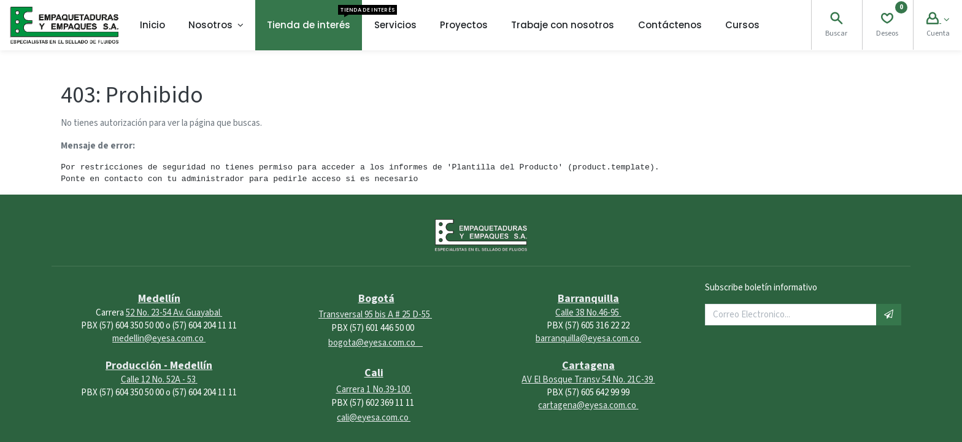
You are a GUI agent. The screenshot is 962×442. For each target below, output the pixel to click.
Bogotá (376, 298)
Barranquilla (588, 298)
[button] (888, 314)
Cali (373, 373)
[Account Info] (938, 20)
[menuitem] (152, 25)
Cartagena (588, 365)
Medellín (159, 298)
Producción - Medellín (159, 365)
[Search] (836, 20)
